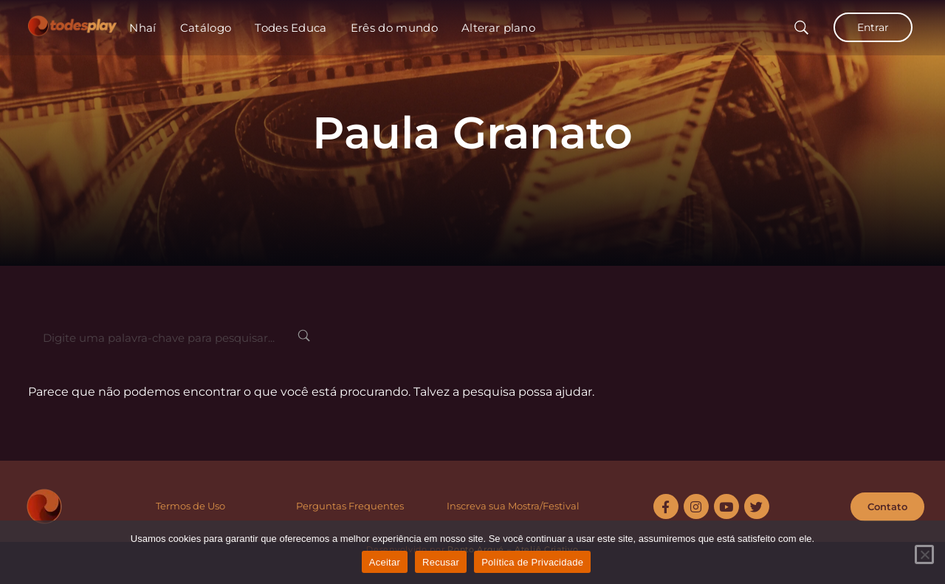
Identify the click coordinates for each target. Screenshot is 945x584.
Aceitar (384, 562)
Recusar (440, 562)
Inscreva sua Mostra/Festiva (512, 506)
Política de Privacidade (532, 562)
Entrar (873, 27)
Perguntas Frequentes (350, 506)
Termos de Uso (190, 506)
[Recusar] (924, 554)
